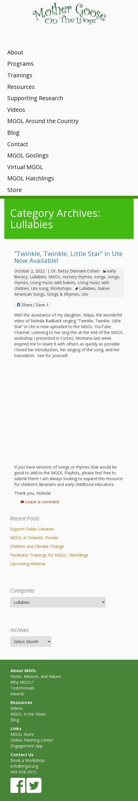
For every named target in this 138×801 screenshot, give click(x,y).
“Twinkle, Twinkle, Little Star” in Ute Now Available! (68, 257)
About (15, 52)
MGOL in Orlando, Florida (34, 537)
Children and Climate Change (37, 546)
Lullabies (38, 276)
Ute (84, 294)
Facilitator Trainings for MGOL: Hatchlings (49, 555)
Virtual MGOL (25, 167)
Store (14, 190)
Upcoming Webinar (28, 563)
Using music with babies (52, 282)
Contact (17, 144)
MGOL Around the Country (43, 121)
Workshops (61, 288)
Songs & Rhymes (63, 294)
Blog (13, 132)
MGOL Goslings (28, 155)
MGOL (54, 276)
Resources (21, 87)
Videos (16, 110)
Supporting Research (35, 98)
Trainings (19, 75)
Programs (20, 63)
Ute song (39, 288)
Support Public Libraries (32, 529)
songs (100, 276)
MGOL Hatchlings (30, 178)
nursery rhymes (77, 276)
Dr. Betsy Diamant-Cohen (75, 271)
